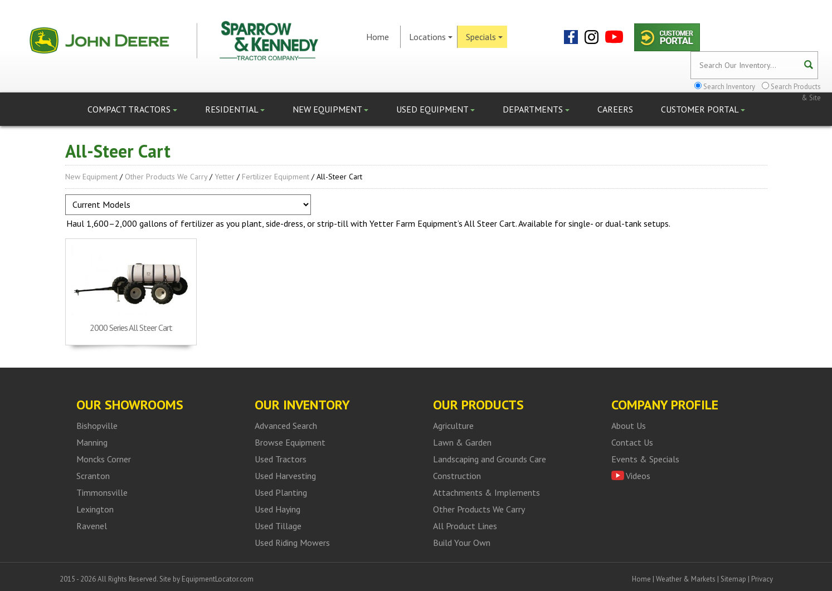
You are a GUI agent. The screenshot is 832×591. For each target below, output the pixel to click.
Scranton (93, 475)
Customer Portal (703, 109)
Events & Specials (645, 459)
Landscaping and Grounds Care (489, 459)
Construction (457, 475)
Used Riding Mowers (292, 542)
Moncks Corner (103, 459)
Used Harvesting (285, 475)
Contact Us (632, 442)
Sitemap (733, 579)
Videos (638, 475)
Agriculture (453, 425)
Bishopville (97, 425)
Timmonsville (102, 492)
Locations (431, 36)
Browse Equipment (290, 442)
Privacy (762, 579)
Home (377, 36)
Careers (615, 109)
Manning (92, 442)
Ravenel (91, 525)
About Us (628, 425)
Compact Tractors (132, 109)
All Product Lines (465, 525)
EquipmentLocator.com (218, 579)
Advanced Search (286, 425)
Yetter (225, 177)
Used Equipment (435, 109)
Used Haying (277, 509)
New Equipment (330, 109)
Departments (536, 109)
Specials (484, 36)
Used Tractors (280, 459)
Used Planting (281, 492)
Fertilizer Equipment (275, 177)
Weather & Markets (686, 579)
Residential (235, 109)
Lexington (95, 509)
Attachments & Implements (486, 492)
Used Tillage (278, 525)
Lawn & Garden (462, 442)
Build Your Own (461, 542)
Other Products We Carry (166, 177)
